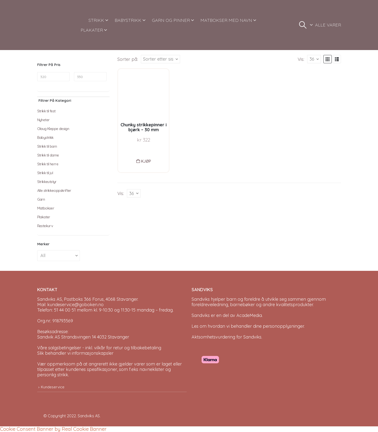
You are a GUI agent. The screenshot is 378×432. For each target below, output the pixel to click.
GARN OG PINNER (171, 20)
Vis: (301, 59)
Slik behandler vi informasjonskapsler (75, 353)
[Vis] (314, 59)
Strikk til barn (47, 146)
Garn (41, 199)
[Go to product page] (143, 94)
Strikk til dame (48, 155)
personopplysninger (283, 326)
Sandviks (201, 299)
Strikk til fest (46, 111)
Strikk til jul (45, 172)
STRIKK (96, 20)
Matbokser (45, 208)
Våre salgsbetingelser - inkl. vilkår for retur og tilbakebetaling (99, 348)
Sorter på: (127, 59)
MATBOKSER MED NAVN (226, 20)
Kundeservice (52, 387)
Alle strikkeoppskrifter (54, 190)
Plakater (43, 217)
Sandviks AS (89, 415)
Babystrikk (45, 137)
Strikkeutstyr (47, 181)
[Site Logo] (55, 25)
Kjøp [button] (146, 161)
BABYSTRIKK (128, 20)
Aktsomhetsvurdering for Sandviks (226, 337)
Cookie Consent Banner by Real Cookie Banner (53, 429)
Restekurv (45, 225)
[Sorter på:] (160, 59)
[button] (302, 25)
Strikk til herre (47, 164)
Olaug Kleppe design (53, 128)
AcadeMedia (249, 315)
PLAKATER (92, 30)
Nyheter (43, 120)
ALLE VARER (328, 25)
